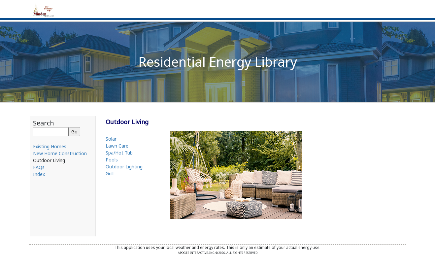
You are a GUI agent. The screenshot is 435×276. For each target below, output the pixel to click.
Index (39, 174)
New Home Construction (60, 153)
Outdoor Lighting (124, 166)
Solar (111, 139)
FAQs (39, 167)
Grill (110, 173)
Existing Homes (49, 146)
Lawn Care (117, 146)
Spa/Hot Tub (119, 153)
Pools (112, 159)
